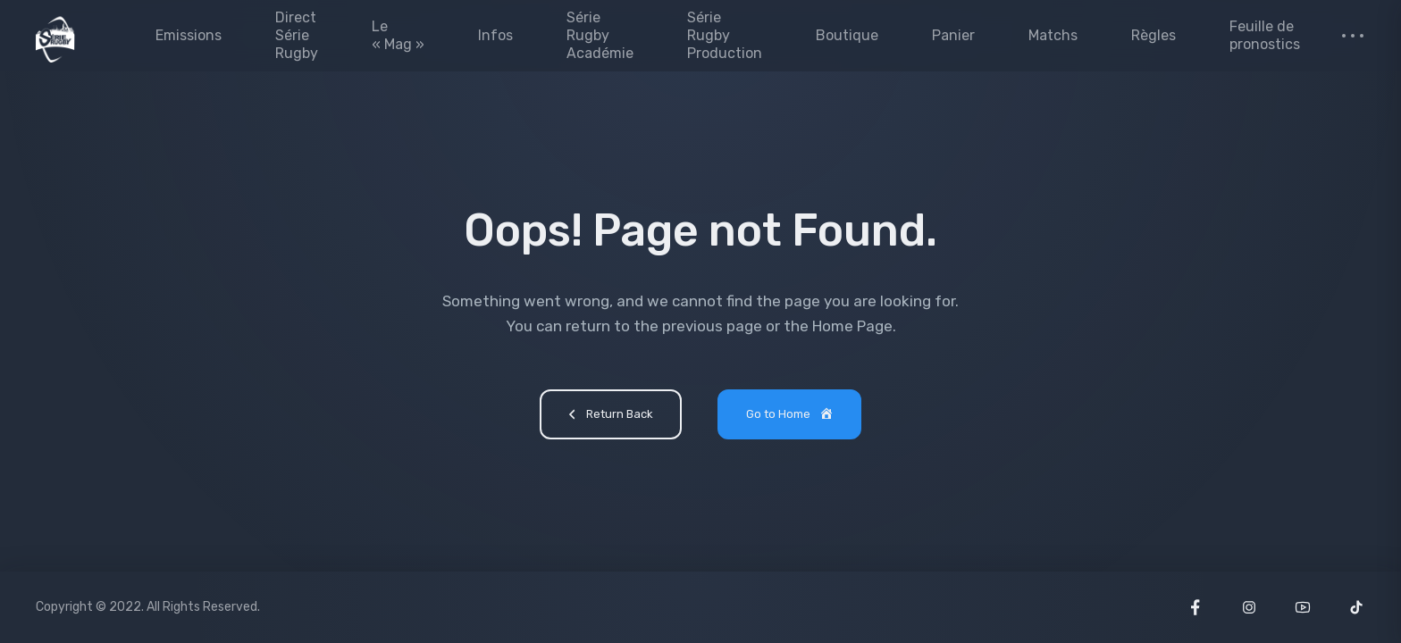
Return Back (608, 416)
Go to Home (790, 415)
